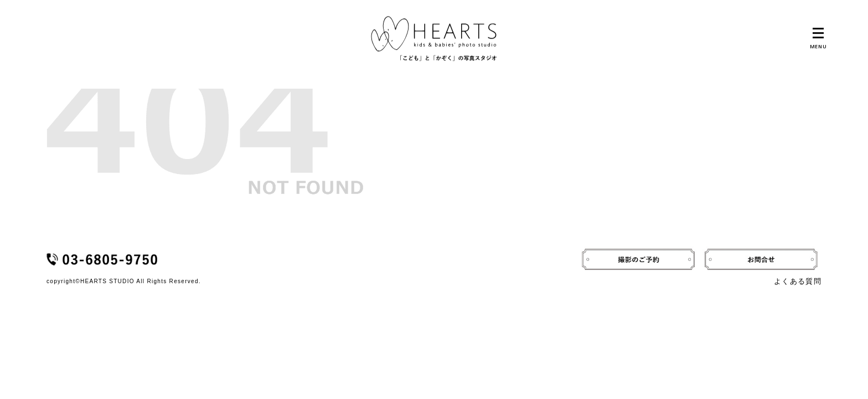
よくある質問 (798, 281)
